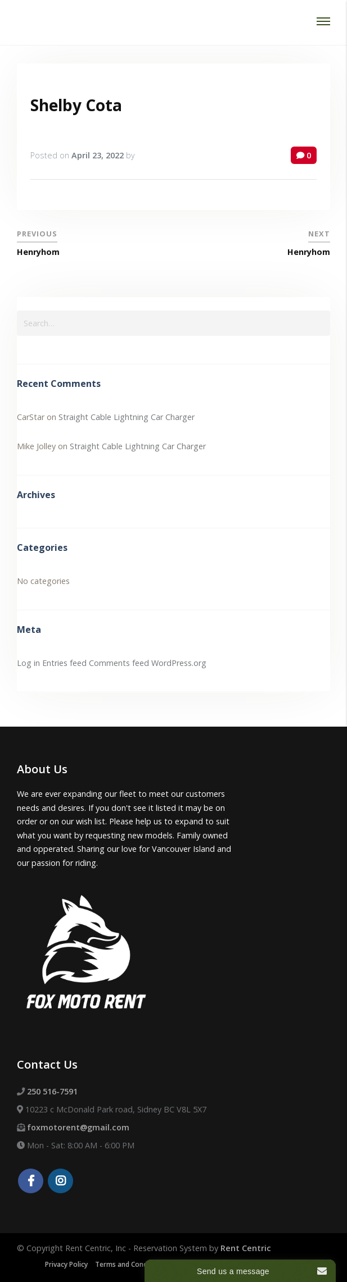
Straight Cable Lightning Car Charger (126, 417)
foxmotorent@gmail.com (78, 1127)
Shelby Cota (76, 105)
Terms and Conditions (130, 1264)
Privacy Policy (66, 1264)
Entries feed (64, 663)
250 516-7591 (52, 1091)
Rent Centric (245, 1248)
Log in (28, 663)
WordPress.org (178, 663)
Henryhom (38, 252)
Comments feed (119, 663)
